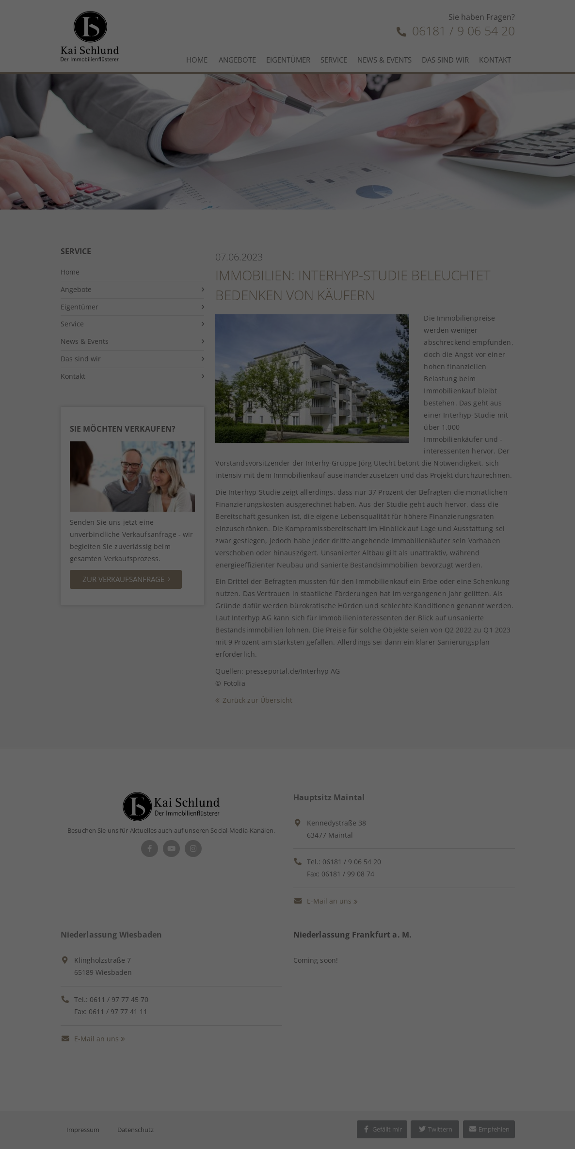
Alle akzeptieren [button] (288, 215)
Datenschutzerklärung (351, 140)
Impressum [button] (341, 322)
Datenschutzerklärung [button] (292, 322)
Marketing (274, 181)
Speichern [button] (287, 244)
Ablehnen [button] (287, 272)
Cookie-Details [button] (238, 322)
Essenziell (184, 181)
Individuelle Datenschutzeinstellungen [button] (288, 301)
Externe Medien (374, 181)
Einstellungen (305, 149)
